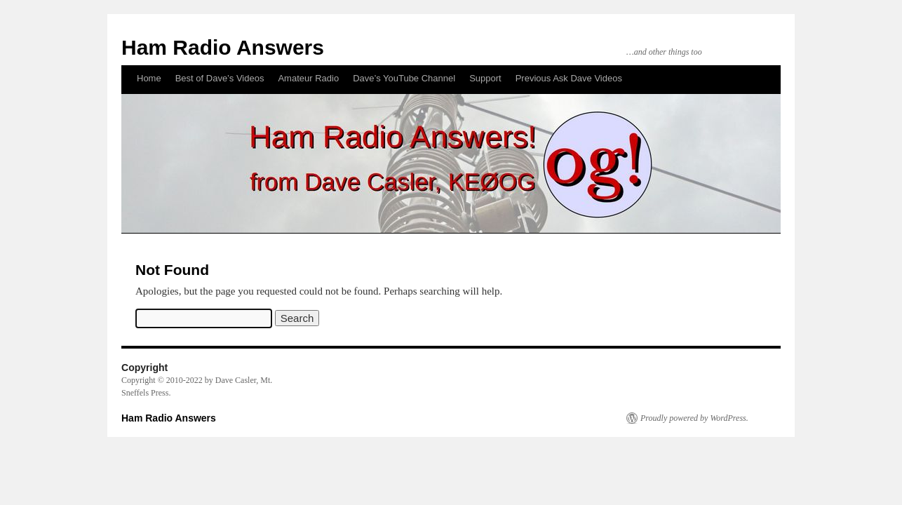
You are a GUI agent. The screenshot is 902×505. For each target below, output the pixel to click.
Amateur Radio (308, 78)
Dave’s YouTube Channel (404, 78)
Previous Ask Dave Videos (569, 78)
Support (485, 78)
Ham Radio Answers (222, 47)
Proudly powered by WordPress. (694, 418)
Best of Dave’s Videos (219, 78)
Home (149, 78)
